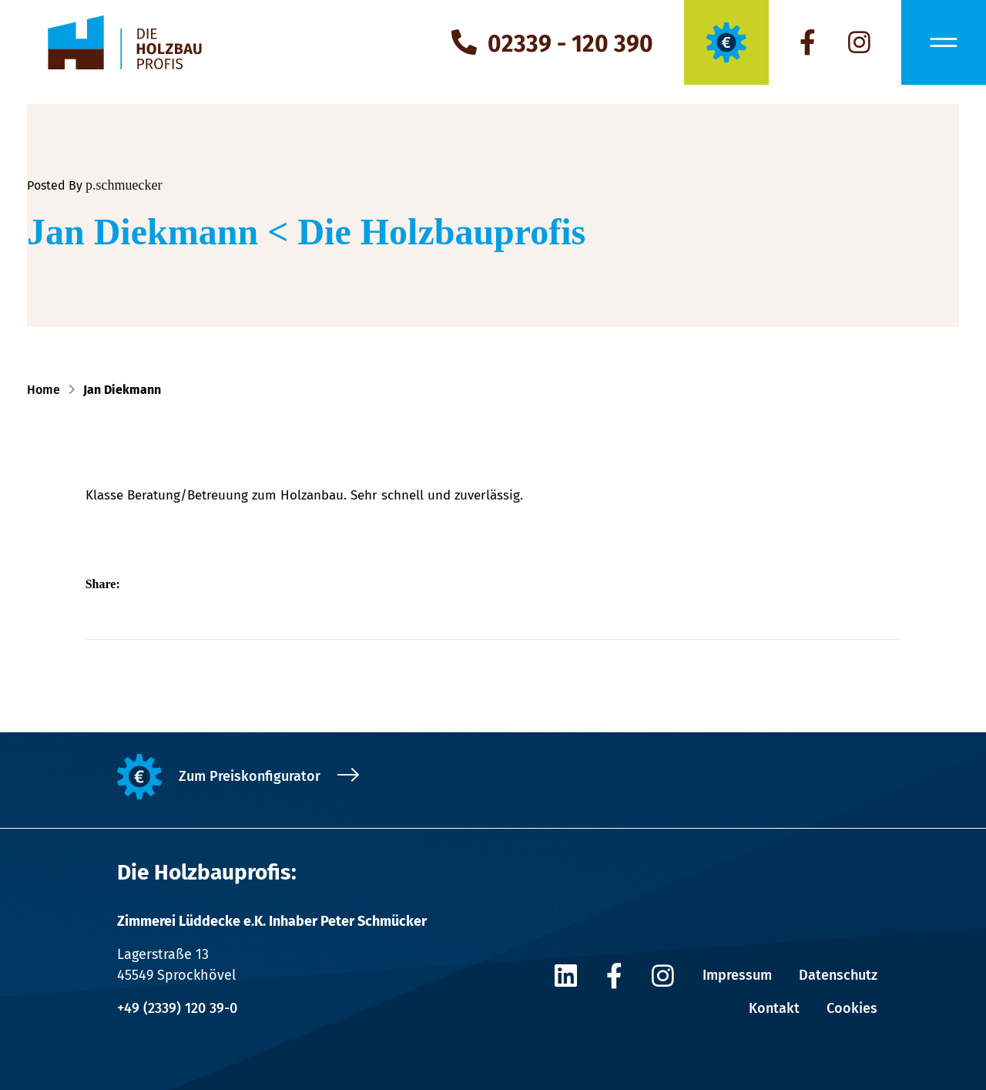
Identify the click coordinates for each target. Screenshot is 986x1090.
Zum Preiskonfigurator (249, 776)
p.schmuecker (124, 185)
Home (46, 389)
